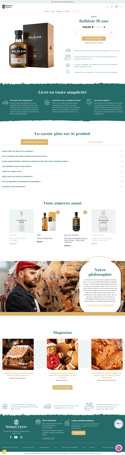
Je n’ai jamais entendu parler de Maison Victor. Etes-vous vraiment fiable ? (62, 161)
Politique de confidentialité (70, 447)
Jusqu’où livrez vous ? (62, 171)
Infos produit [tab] (95, 142)
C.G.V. (55, 447)
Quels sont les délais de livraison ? (62, 151)
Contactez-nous (48, 438)
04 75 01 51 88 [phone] (47, 428)
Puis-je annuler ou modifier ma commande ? (62, 182)
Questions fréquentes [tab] (34, 142)
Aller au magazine (62, 387)
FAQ (83, 447)
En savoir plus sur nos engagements (100, 305)
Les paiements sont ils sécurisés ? (62, 166)
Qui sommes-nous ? (29, 447)
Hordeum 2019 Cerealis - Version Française (102, 239)
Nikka (39, 235)
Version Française (98, 235)
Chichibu (13, 235)
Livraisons (92, 447)
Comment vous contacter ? (62, 187)
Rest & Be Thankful (71, 235)
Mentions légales (44, 447)
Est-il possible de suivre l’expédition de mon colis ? (62, 156)
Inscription (79, 433)
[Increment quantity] (111, 32)
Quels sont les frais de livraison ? (62, 176)
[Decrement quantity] (76, 32)
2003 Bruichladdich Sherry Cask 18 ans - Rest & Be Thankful (76, 240)
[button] (4, 451)
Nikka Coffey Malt (45, 238)
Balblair (94, 17)
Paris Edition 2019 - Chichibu (18, 239)
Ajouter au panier (94, 38)
